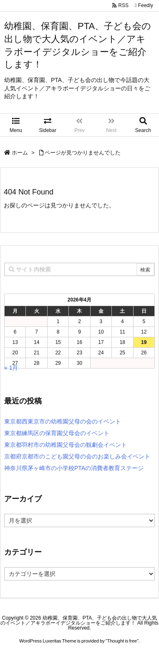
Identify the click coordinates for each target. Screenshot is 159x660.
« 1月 (11, 367)
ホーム (20, 152)
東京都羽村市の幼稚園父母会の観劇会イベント (65, 444)
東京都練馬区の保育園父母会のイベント (56, 433)
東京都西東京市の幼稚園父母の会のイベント (62, 421)
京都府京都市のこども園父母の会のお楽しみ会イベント (77, 456)
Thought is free (122, 640)
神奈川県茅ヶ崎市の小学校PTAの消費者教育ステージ (74, 468)
